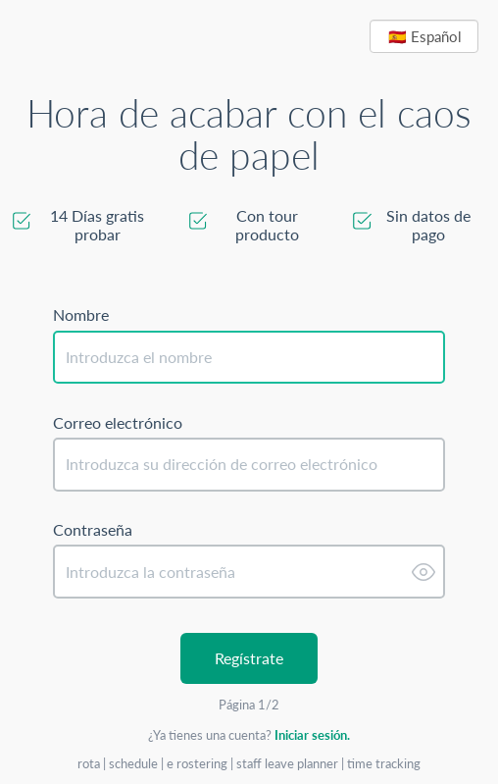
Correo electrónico (117, 423)
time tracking (384, 763)
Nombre (81, 315)
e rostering (198, 763)
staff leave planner (288, 763)
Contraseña (92, 530)
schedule (135, 763)
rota (90, 763)
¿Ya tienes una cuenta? (249, 735)
